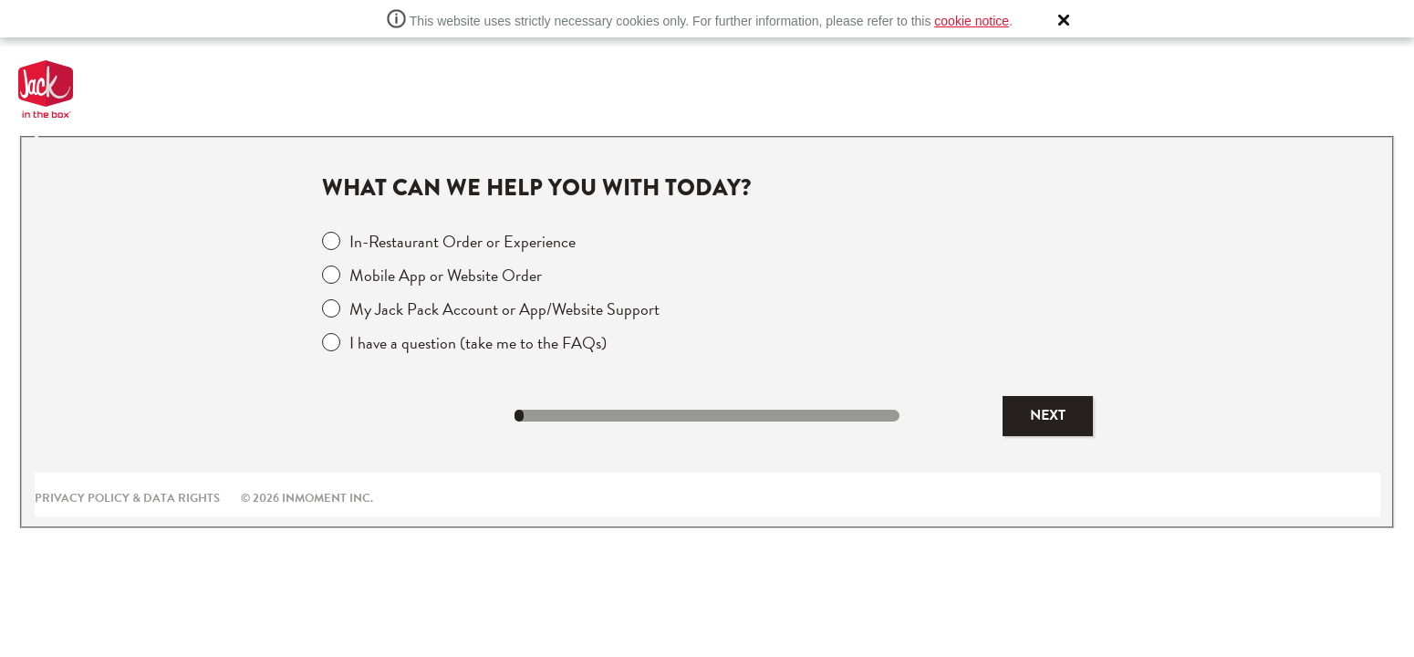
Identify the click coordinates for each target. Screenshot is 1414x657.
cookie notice (971, 21)
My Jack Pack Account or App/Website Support (504, 309)
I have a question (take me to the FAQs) (478, 342)
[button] (1063, 20)
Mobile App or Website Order (445, 275)
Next (1048, 415)
